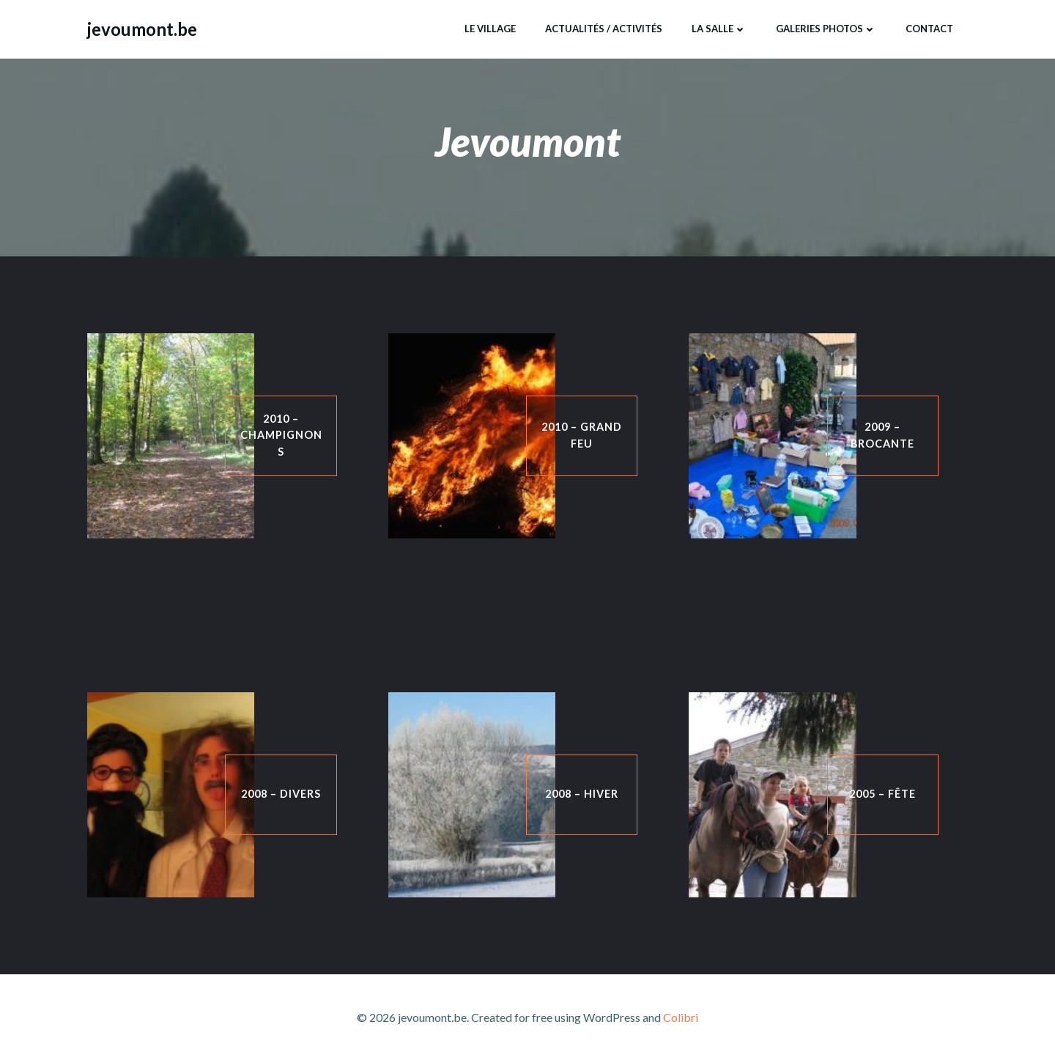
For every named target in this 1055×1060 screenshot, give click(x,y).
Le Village (490, 28)
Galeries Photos (826, 28)
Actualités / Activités (603, 28)
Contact (929, 28)
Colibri (680, 1017)
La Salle (719, 28)
